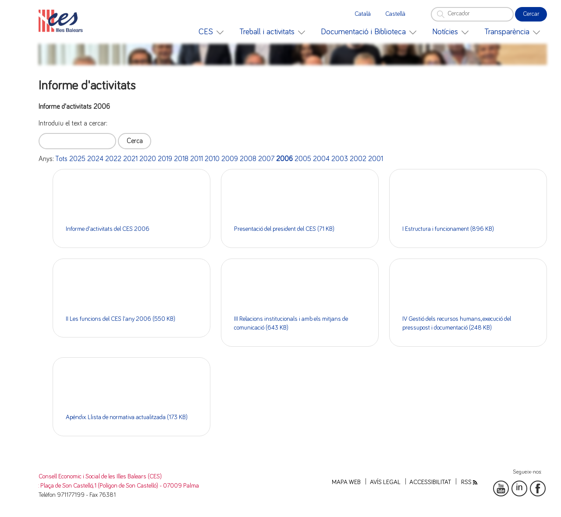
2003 (339, 158)
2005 (303, 158)
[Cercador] (472, 14)
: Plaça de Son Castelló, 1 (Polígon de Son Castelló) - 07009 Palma (119, 486)
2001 (375, 158)
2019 (165, 158)
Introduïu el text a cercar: (73, 123)
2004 (321, 158)
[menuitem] (211, 32)
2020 (147, 158)
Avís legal (385, 482)
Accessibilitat (430, 482)
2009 (229, 158)
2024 (95, 158)
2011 (196, 158)
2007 (266, 158)
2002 (358, 158)
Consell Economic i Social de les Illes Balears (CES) (100, 477)
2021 (130, 158)
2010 (212, 158)
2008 (248, 158)
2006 (284, 158)
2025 (77, 158)
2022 (113, 158)
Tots (61, 158)
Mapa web (346, 482)
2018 (181, 158)
